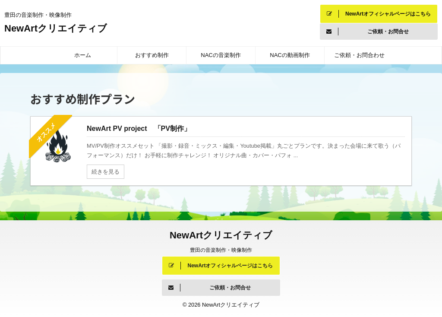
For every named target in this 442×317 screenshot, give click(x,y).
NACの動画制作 (289, 55)
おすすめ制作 (152, 55)
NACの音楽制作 (220, 55)
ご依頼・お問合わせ (359, 55)
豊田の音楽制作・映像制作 (221, 250)
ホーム (82, 55)
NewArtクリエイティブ (60, 28)
